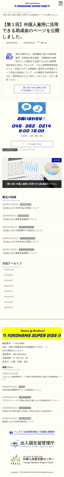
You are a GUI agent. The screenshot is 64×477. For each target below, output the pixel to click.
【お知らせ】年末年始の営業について (20, 208)
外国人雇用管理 (24, 418)
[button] (32, 89)
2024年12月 (9, 286)
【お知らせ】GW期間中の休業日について (22, 230)
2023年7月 (8, 291)
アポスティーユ (24, 397)
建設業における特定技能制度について (18, 421)
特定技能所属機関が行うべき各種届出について (21, 390)
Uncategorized (25, 204)
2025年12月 (9, 270)
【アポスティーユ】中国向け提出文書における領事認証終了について (30, 400)
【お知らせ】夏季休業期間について (19, 219)
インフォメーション (27, 149)
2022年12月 (9, 297)
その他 (21, 387)
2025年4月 (8, 281)
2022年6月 (8, 302)
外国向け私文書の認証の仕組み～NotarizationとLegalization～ (27, 411)
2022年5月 (8, 307)
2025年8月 (8, 275)
